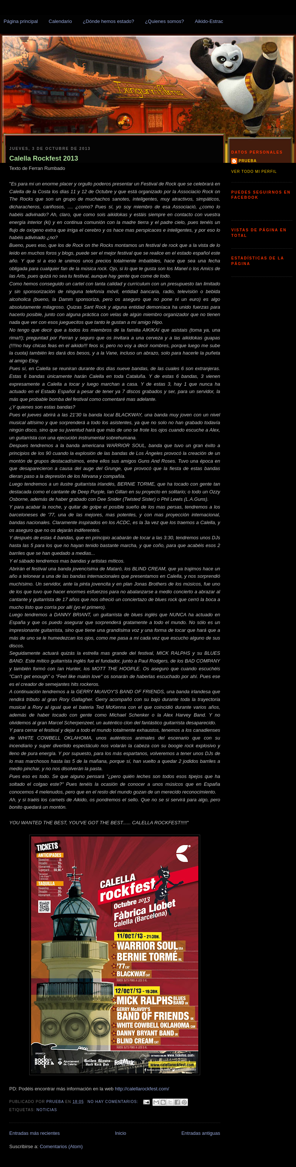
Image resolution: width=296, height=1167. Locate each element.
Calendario (60, 21)
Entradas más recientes (34, 1133)
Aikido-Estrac (209, 21)
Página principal (21, 21)
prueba (248, 161)
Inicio (120, 1133)
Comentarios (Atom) (61, 1146)
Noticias (46, 1110)
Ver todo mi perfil (254, 172)
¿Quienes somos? (164, 21)
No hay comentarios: (114, 1102)
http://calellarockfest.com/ (142, 1088)
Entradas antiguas (200, 1133)
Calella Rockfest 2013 (43, 158)
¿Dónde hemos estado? (108, 21)
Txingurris (17, 36)
